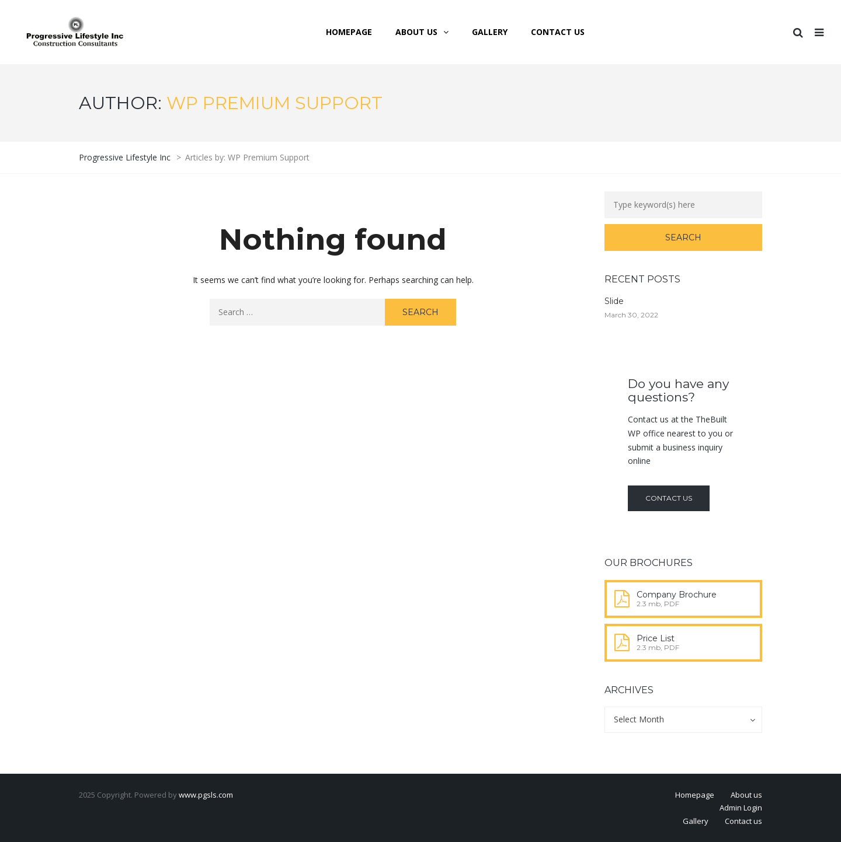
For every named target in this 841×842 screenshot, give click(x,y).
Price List (656, 638)
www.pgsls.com (206, 794)
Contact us (668, 498)
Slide (614, 301)
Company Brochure (677, 594)
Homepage (694, 794)
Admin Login (741, 807)
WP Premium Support (274, 103)
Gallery (695, 821)
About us (746, 794)
